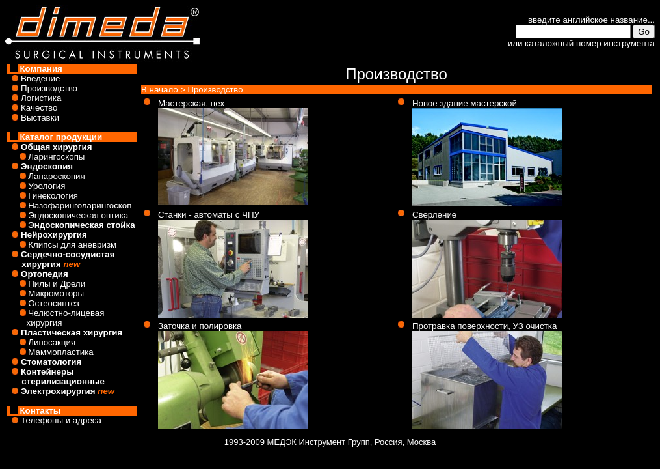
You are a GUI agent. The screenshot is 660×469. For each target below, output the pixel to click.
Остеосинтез (53, 303)
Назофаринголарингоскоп (79, 205)
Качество (39, 108)
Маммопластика (61, 352)
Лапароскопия (56, 176)
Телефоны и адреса (61, 420)
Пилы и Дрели (56, 284)
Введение (40, 78)
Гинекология (53, 196)
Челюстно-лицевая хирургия (56, 318)
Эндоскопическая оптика (78, 215)
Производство (49, 88)
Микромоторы (56, 293)
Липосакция (51, 342)
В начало (159, 89)
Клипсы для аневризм (72, 244)
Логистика (41, 98)
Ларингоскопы (56, 157)
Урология (46, 186)
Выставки (40, 117)
